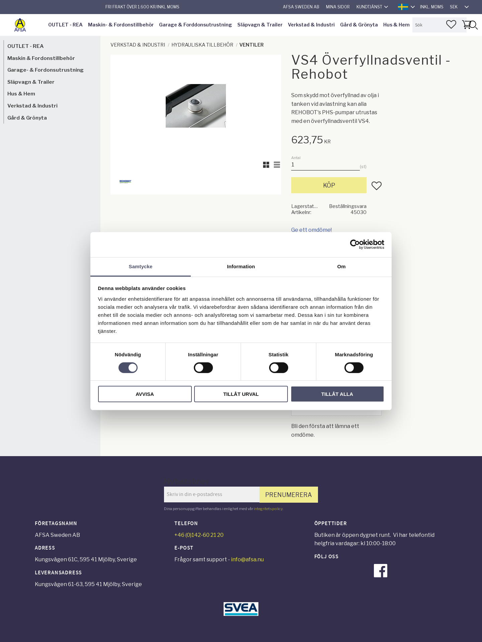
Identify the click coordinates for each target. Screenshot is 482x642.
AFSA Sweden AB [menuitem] (301, 6)
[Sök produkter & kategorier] (439, 24)
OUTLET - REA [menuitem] (65, 25)
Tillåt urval (241, 394)
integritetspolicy (268, 508)
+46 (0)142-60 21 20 (199, 535)
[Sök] (473, 24)
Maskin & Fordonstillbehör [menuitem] (41, 58)
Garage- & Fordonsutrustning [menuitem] (45, 70)
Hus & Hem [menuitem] (396, 25)
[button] (451, 24)
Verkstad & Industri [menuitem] (311, 25)
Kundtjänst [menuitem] (369, 6)
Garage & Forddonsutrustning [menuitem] (195, 25)
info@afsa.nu (247, 559)
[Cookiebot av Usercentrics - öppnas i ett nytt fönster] (355, 244)
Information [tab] (241, 266)
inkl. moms (432, 6)
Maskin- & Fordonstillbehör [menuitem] (121, 25)
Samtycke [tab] (141, 266)
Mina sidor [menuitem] (338, 6)
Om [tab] (341, 266)
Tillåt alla (337, 394)
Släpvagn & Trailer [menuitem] (260, 25)
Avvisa (145, 394)
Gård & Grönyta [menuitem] (359, 25)
